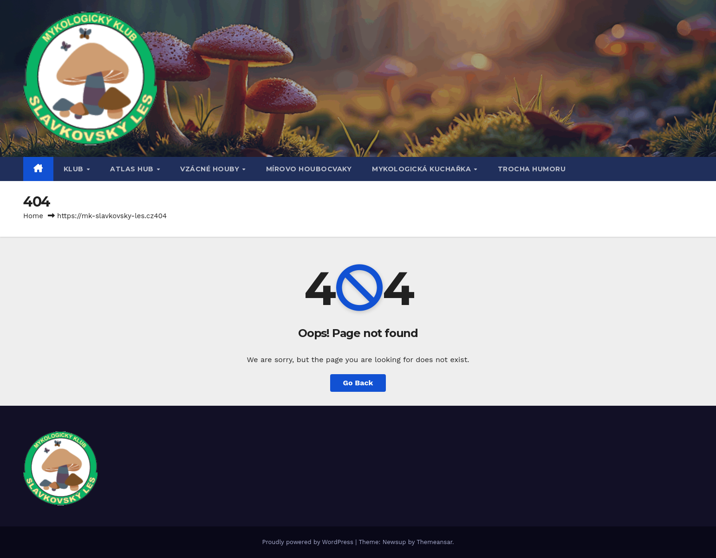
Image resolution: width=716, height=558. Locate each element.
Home (33, 216)
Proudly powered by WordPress (308, 542)
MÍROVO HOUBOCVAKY (309, 169)
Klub (75, 169)
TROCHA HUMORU (532, 169)
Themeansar (434, 542)
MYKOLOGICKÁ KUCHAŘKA (422, 169)
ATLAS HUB (133, 169)
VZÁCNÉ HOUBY (210, 169)
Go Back (358, 382)
